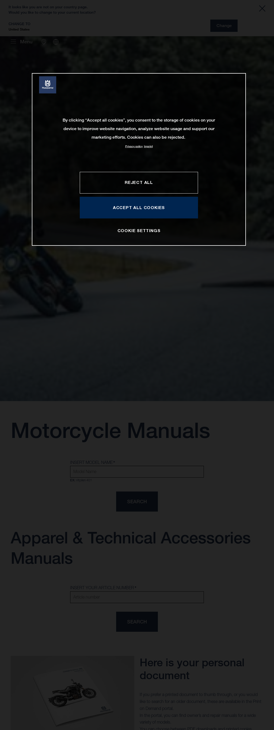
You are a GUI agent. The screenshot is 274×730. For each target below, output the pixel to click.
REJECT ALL (139, 182)
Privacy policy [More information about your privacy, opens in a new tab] (134, 146)
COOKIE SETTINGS (139, 230)
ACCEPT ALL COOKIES (139, 207)
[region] (139, 159)
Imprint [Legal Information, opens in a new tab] (148, 146)
